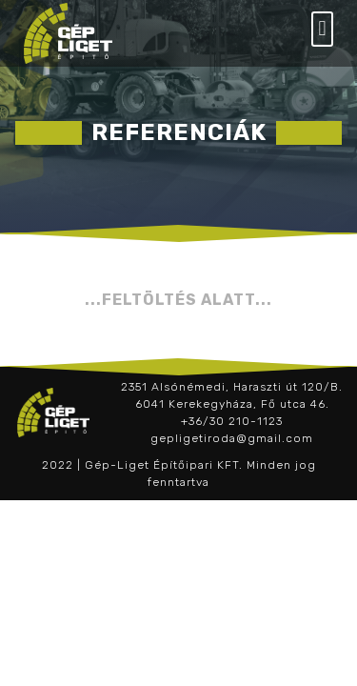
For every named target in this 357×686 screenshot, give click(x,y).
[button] (322, 29)
